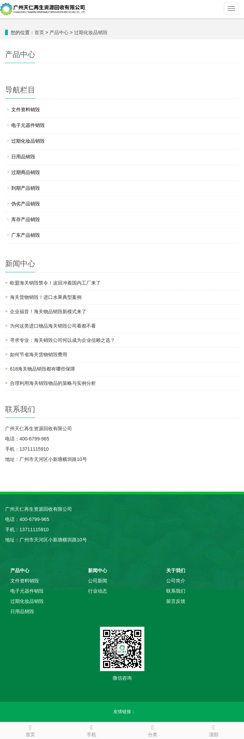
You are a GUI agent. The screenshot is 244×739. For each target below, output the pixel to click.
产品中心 (59, 32)
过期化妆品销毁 (90, 32)
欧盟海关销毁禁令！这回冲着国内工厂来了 (55, 283)
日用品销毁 (23, 156)
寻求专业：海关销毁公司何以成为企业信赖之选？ (62, 340)
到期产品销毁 (25, 188)
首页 (39, 32)
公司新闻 (97, 580)
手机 (91, 729)
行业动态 (97, 591)
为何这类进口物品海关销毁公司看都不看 (53, 326)
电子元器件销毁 (28, 125)
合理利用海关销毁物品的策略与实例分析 (53, 383)
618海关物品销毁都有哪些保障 (42, 369)
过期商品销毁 (25, 172)
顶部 (213, 729)
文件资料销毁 (25, 109)
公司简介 (175, 580)
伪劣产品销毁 (25, 203)
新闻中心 (97, 570)
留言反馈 (175, 601)
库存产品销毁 (25, 219)
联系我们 (175, 591)
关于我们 (175, 570)
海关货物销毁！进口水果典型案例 (46, 297)
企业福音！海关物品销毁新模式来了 (48, 311)
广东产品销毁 (25, 235)
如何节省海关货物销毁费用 (38, 354)
